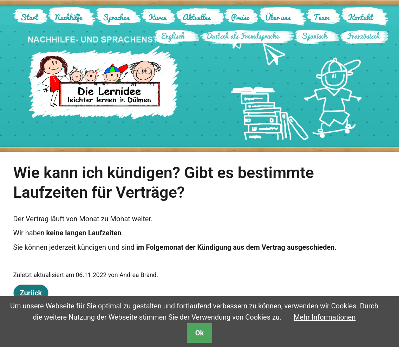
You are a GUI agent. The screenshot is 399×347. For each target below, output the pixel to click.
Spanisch (314, 36)
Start (29, 17)
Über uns (278, 17)
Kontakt (360, 17)
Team (321, 17)
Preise (240, 17)
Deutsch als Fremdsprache (243, 36)
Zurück (31, 293)
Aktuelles (196, 17)
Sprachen (116, 17)
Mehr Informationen (324, 317)
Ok (199, 333)
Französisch (363, 36)
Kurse (157, 17)
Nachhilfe (68, 17)
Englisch (172, 36)
